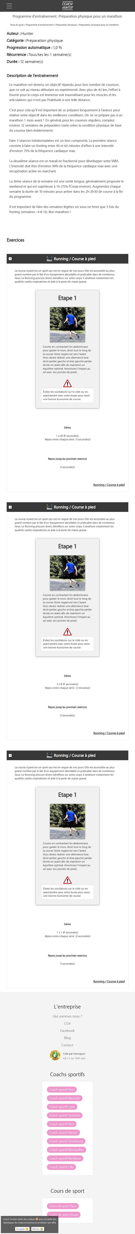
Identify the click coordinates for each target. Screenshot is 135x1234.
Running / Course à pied (109, 485)
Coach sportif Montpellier (66, 1149)
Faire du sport (17, 24)
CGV (67, 1023)
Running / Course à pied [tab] (52, 259)
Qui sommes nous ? (67, 1016)
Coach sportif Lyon (62, 1106)
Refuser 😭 (37, 1229)
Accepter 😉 (22, 1229)
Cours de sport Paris (62, 1205)
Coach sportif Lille (61, 1166)
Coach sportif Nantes (63, 1132)
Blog (67, 1037)
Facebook (67, 1030)
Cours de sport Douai (63, 1214)
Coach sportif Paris (61, 1089)
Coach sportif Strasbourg (66, 1141)
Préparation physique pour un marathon (99, 24)
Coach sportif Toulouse (64, 1115)
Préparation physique (66, 24)
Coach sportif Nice (61, 1123)
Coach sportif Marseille (64, 1098)
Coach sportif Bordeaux (65, 1158)
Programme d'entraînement (39, 24)
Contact (67, 1045)
